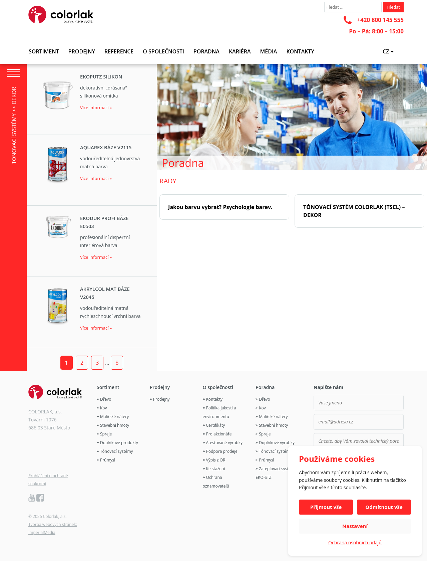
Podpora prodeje (222, 451)
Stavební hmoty (114, 425)
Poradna (206, 51)
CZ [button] (388, 51)
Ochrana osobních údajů (355, 542)
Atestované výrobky (224, 442)
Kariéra (240, 51)
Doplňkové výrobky (277, 442)
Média (268, 51)
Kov (103, 408)
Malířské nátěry (114, 416)
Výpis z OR (216, 460)
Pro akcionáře (219, 434)
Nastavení (355, 526)
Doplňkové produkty (119, 442)
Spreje (106, 434)
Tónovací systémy (116, 451)
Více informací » (96, 108)
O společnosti (163, 51)
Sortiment (44, 51)
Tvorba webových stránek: (52, 524)
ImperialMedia (41, 532)
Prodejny (81, 51)
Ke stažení (215, 469)
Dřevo (105, 399)
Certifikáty (215, 425)
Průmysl (107, 460)
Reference (118, 51)
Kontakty (300, 51)
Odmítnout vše (384, 507)
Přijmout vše (326, 507)
